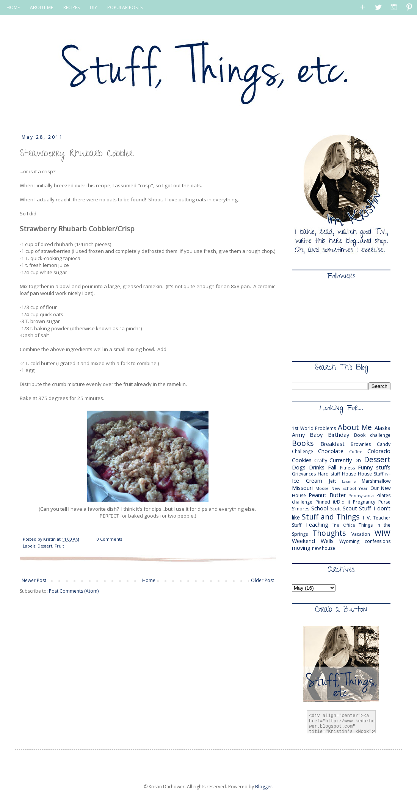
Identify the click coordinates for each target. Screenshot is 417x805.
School (319, 508)
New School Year (349, 488)
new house (323, 548)
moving (301, 547)
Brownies (361, 444)
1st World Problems (314, 428)
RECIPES (71, 7)
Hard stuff (329, 474)
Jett (332, 481)
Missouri (302, 487)
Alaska (382, 428)
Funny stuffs (374, 467)
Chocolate (330, 451)
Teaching (316, 524)
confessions (377, 541)
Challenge (302, 451)
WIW (382, 533)
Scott (335, 508)
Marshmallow (376, 481)
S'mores (300, 508)
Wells (327, 541)
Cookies (302, 460)
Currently (340, 460)
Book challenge (372, 435)
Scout (350, 508)
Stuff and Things (330, 517)
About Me (355, 427)
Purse (384, 502)
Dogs (299, 467)
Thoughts (329, 533)
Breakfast (332, 443)
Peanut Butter (327, 495)
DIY (93, 7)
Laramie (349, 481)
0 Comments (109, 539)
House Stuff (370, 474)
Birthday (338, 434)
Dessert (45, 546)
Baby (316, 434)
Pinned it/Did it (332, 502)
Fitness (347, 467)
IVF (387, 474)
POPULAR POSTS (125, 7)
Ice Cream (307, 480)
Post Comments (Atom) (74, 591)
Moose (322, 488)
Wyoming (349, 541)
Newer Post (34, 580)
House (349, 474)
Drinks (317, 467)
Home (148, 580)
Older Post (262, 580)
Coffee (355, 451)
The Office (343, 525)
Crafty (320, 460)
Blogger (263, 786)
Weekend (303, 541)
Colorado (378, 451)
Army (298, 434)
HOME (13, 7)
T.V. (366, 517)
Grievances (304, 474)
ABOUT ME (41, 7)
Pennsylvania (361, 495)
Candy (383, 444)
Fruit (59, 546)
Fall (332, 467)
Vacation (360, 534)
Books (303, 443)
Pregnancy (364, 502)
